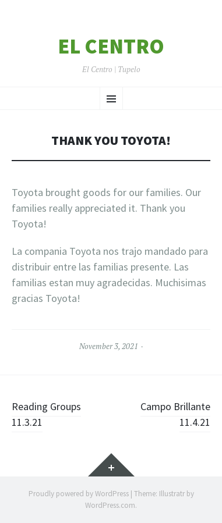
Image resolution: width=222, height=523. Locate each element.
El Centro (111, 46)
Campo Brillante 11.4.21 (175, 414)
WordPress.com (110, 505)
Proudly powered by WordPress (79, 494)
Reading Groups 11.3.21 (46, 414)
